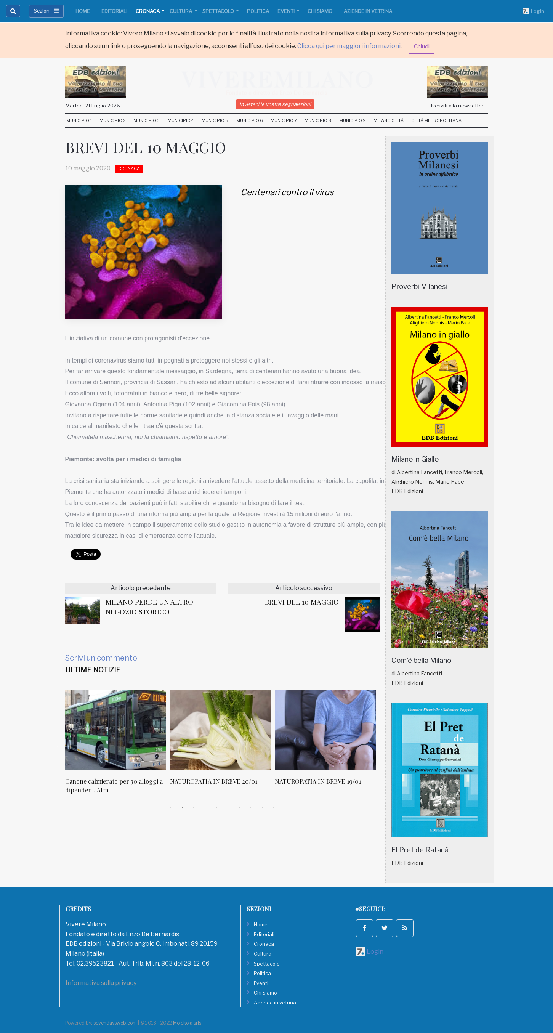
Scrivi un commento (101, 657)
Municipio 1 (79, 120)
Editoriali (114, 11)
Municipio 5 (215, 120)
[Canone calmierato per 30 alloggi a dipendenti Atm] (115, 730)
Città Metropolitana (436, 120)
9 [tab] (262, 808)
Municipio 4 (181, 120)
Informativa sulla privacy (101, 982)
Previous (59, 746)
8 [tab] (251, 808)
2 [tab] (182, 808)
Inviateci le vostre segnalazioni (275, 104)
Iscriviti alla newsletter (457, 106)
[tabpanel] (117, 746)
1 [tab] (171, 808)
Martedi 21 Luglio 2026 (93, 106)
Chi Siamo (320, 11)
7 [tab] (239, 808)
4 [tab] (205, 808)
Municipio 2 (112, 120)
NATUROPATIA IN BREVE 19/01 (318, 781)
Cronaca (148, 11)
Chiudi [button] (422, 46)
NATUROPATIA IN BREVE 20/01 (213, 781)
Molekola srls (187, 1023)
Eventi (286, 11)
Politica (258, 11)
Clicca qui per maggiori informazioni (349, 46)
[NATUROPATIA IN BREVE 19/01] (325, 730)
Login (533, 11)
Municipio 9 (352, 120)
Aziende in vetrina (368, 11)
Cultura (181, 11)
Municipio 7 (284, 120)
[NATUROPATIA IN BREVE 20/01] (220, 730)
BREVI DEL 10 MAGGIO (302, 601)
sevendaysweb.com (115, 1023)
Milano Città (388, 120)
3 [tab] (193, 808)
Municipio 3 (146, 120)
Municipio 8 (318, 120)
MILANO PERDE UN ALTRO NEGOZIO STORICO (149, 606)
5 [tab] (216, 808)
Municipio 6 (249, 120)
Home (82, 11)
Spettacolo (218, 11)
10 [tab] (273, 808)
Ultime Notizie (92, 670)
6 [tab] (228, 808)
